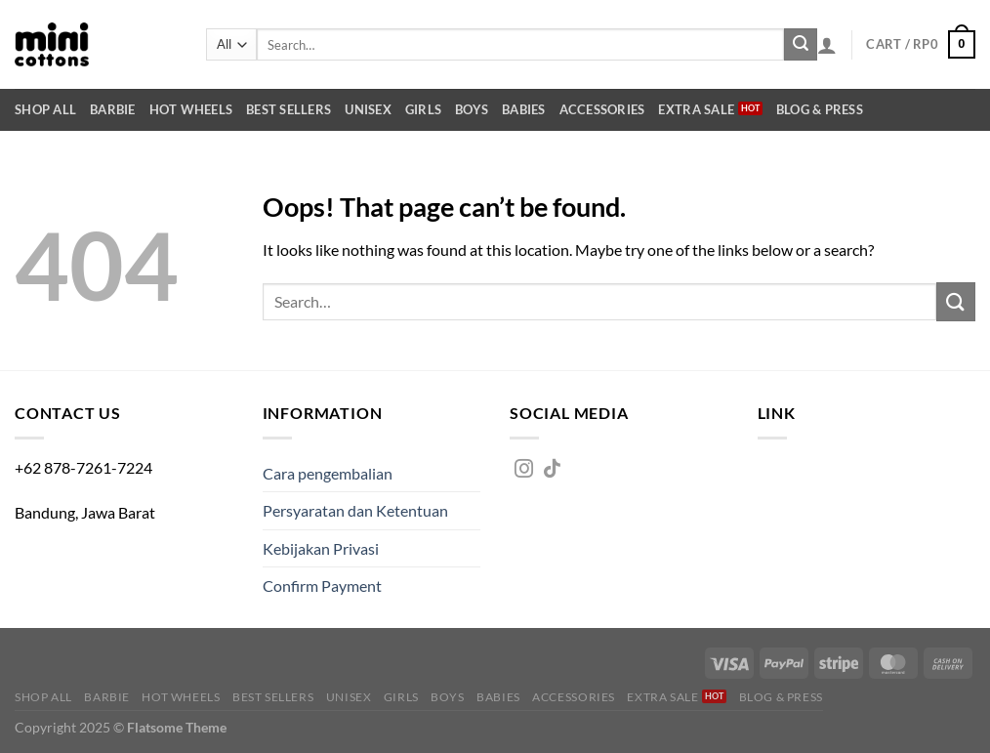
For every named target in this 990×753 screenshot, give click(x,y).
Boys (471, 109)
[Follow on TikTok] (552, 470)
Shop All (45, 109)
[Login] (827, 44)
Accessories (602, 109)
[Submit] (800, 45)
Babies (524, 109)
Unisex (368, 109)
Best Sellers (288, 109)
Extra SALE (696, 109)
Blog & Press (819, 109)
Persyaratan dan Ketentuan (355, 510)
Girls (423, 109)
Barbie (113, 109)
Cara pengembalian (327, 473)
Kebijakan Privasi (321, 548)
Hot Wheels (191, 109)
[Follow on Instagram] (524, 470)
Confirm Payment (322, 585)
